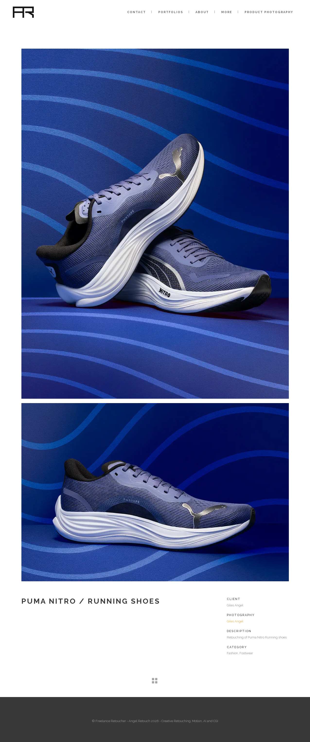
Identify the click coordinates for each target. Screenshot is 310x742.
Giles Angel (235, 621)
